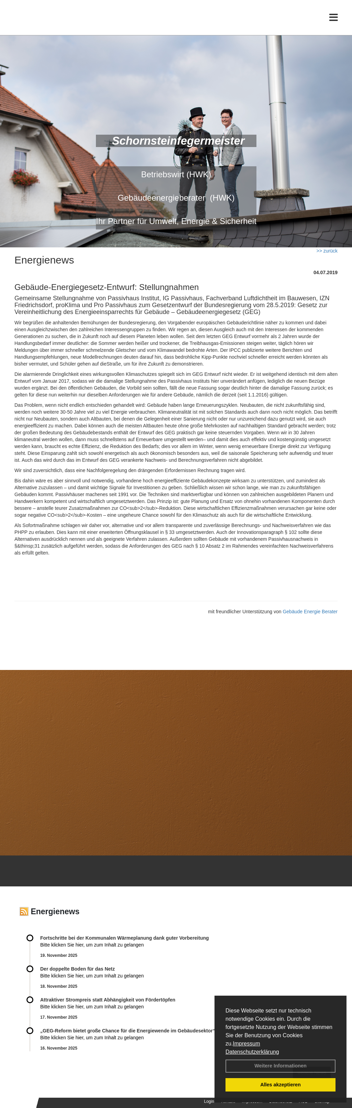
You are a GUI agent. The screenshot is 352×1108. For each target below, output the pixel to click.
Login (209, 1101)
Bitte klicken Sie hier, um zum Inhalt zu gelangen (92, 945)
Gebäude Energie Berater (310, 611)
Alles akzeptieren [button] (280, 1084)
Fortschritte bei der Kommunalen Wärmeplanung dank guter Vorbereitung (124, 938)
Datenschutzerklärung (252, 1052)
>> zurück (327, 251)
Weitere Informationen (280, 1065)
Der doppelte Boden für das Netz (77, 969)
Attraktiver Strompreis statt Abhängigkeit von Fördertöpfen (107, 1000)
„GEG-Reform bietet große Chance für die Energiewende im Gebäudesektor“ (127, 1030)
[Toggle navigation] (334, 19)
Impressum (246, 1044)
